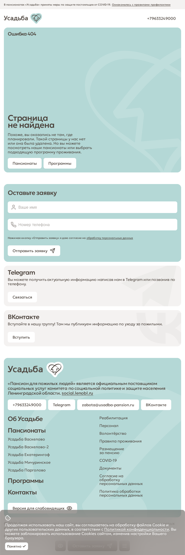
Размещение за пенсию (111, 450)
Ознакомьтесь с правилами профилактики (141, 4)
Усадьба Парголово (27, 470)
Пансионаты (27, 430)
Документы (110, 468)
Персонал (108, 425)
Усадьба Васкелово (26, 439)
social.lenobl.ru (77, 393)
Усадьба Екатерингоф (29, 454)
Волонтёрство (112, 433)
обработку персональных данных (110, 238)
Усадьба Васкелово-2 (28, 446)
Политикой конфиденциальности (136, 529)
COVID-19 (108, 460)
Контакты (22, 492)
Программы (26, 481)
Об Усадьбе (25, 419)
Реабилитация (113, 417)
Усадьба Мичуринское (29, 462)
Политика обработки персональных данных (121, 493)
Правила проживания (120, 441)
